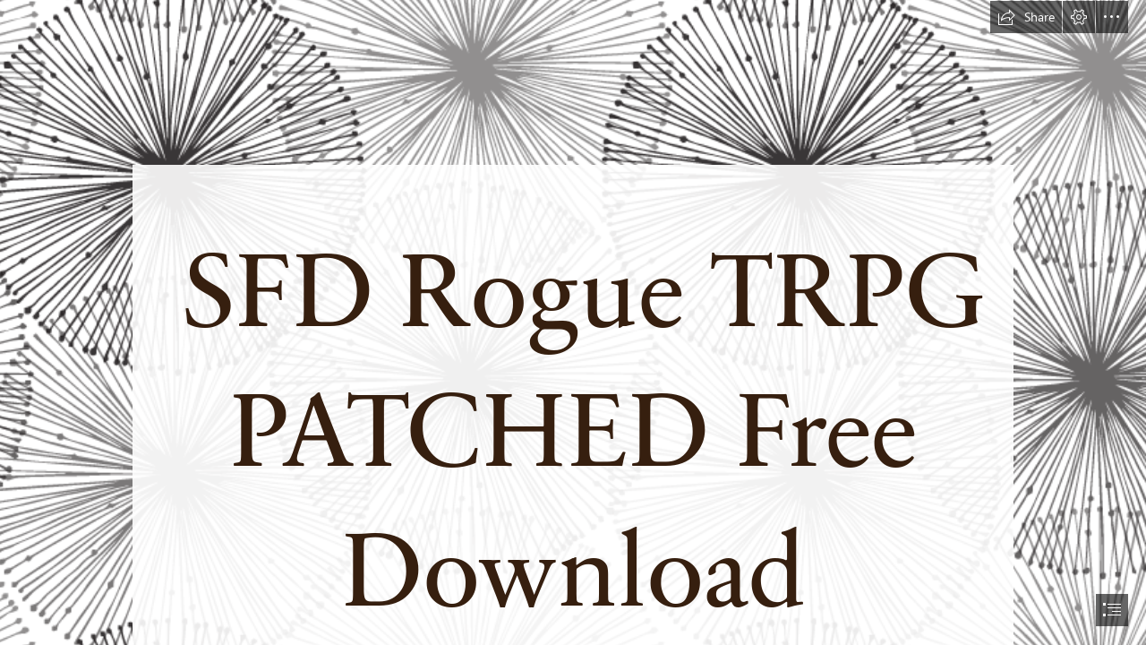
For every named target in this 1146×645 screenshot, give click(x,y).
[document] (573, 322)
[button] (1026, 17)
